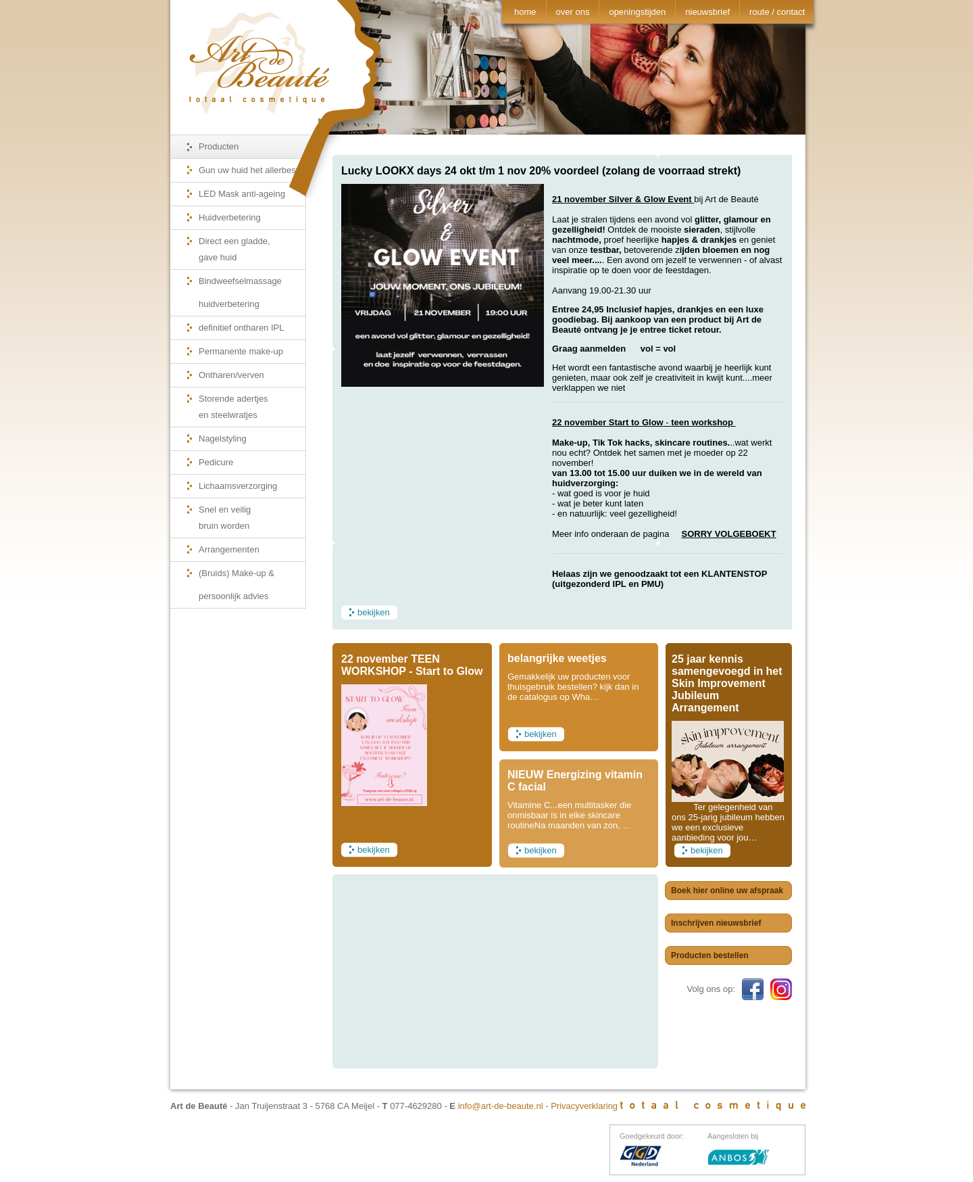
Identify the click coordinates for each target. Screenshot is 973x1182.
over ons (573, 12)
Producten (219, 146)
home (525, 12)
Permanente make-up (241, 351)
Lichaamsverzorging (238, 486)
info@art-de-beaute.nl (500, 1106)
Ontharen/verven (231, 375)
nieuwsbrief (707, 12)
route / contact (777, 12)
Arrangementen (229, 549)
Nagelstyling (223, 438)
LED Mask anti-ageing (242, 194)
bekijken (373, 612)
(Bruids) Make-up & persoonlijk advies (236, 584)
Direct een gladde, (252, 252)
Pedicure (216, 462)
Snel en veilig (252, 521)
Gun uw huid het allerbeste (251, 170)
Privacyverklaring (584, 1106)
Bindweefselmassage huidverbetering (240, 292)
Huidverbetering (230, 217)
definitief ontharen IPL (241, 328)
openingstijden (637, 12)
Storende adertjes (252, 410)
